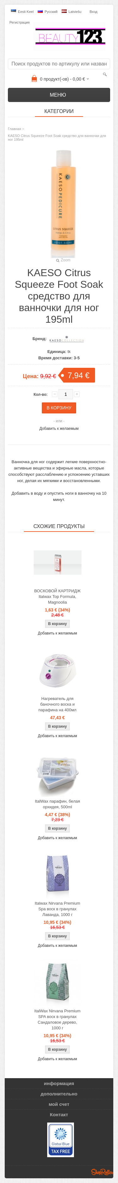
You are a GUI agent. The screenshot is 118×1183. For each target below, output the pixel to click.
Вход (94, 12)
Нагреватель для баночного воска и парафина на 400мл (57, 704)
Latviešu (71, 11)
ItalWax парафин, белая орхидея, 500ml (57, 804)
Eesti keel (22, 11)
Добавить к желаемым (59, 428)
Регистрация (19, 22)
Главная (14, 129)
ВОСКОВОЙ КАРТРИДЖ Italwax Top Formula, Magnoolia (57, 597)
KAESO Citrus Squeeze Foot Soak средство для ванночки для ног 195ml (57, 137)
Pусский (48, 11)
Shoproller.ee (102, 1172)
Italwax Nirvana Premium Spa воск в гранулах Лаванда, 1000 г (57, 909)
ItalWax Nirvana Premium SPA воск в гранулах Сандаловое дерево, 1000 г (57, 1019)
